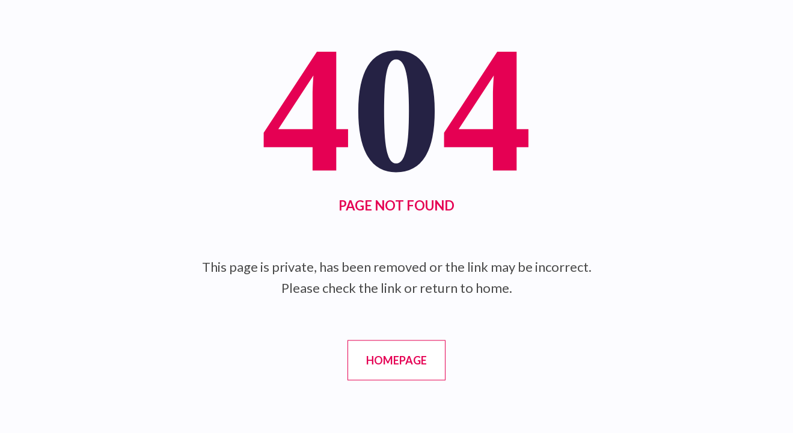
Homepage (396, 360)
